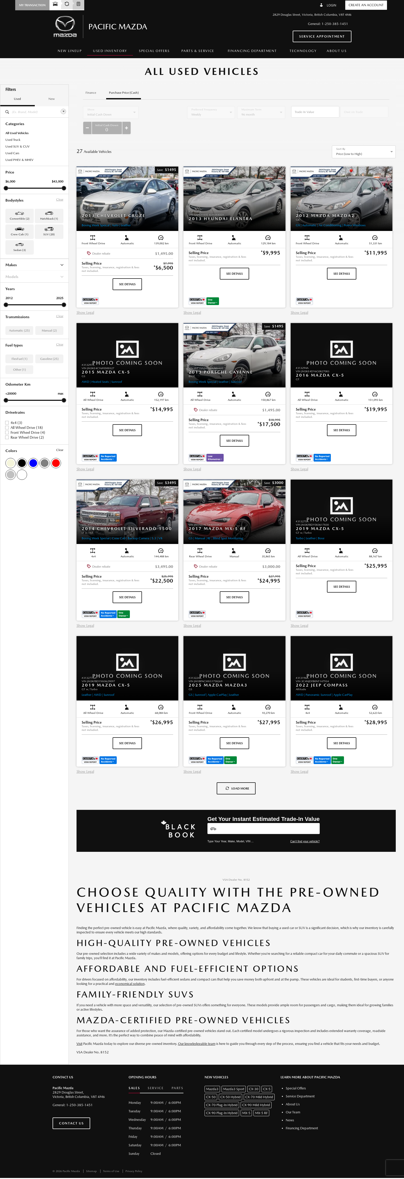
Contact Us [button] (71, 1110)
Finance (91, 92)
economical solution (130, 971)
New (51, 99)
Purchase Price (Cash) (124, 92)
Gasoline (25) (49, 359)
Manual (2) (49, 330)
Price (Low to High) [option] (349, 141)
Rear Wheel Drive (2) (27, 437)
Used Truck (12, 140)
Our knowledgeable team (196, 1031)
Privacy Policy (133, 1158)
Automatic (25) (19, 330)
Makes (34, 265)
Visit (79, 1031)
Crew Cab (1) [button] (19, 234)
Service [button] (156, 1075)
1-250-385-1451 (335, 24)
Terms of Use (111, 1158)
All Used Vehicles (17, 133)
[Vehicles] (263, 815)
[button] (32, 5)
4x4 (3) (16, 422)
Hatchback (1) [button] (49, 218)
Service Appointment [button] (322, 36)
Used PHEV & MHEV (19, 160)
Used (17, 99)
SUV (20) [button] (49, 234)
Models (34, 277)
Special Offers (154, 51)
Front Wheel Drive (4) (28, 432)
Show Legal (85, 299)
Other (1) (19, 369)
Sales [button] (134, 1075)
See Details (127, 271)
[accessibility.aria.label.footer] (225, 1172)
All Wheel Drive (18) (27, 427)
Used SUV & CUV (17, 146)
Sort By (340, 136)
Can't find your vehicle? (305, 828)
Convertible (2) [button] (19, 218)
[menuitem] (70, 51)
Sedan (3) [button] (19, 250)
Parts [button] (177, 1075)
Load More (237, 775)
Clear (59, 199)
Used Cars (12, 153)
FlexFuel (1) (19, 359)
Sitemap (92, 1158)
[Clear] (63, 111)
